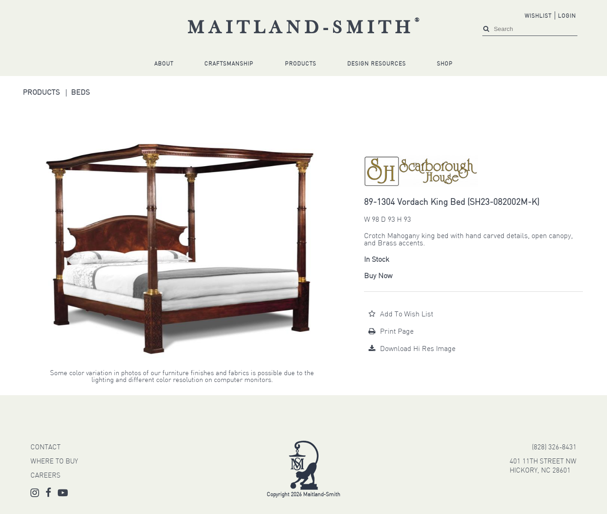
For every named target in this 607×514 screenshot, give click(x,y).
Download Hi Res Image (412, 349)
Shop (445, 64)
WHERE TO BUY (54, 461)
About (163, 64)
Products (300, 64)
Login (567, 16)
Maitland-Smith (305, 29)
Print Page (391, 332)
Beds (80, 93)
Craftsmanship (228, 64)
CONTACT (45, 447)
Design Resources (376, 64)
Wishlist (538, 16)
